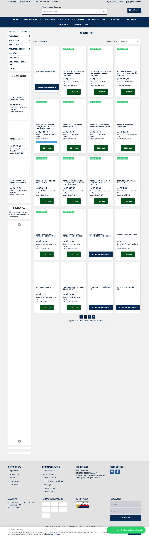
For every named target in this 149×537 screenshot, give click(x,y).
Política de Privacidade (51, 478)
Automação (63, 19)
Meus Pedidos (41, 2)
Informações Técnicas (16, 2)
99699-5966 (116, 1)
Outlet (88, 25)
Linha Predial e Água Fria (69, 25)
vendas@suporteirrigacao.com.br (88, 478)
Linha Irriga (130, 19)
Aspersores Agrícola (31, 19)
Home (15, 19)
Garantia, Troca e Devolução (53, 481)
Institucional (14, 467)
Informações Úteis (51, 467)
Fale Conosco (52, 2)
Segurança (47, 484)
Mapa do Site (13, 478)
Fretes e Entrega (49, 488)
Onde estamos (14, 484)
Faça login (57, 7)
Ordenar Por (111, 41)
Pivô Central (78, 19)
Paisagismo (50, 19)
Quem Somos (30, 2)
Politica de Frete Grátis (51, 491)
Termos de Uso (48, 474)
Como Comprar (48, 471)
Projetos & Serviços (97, 19)
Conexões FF (116, 19)
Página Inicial (14, 471)
